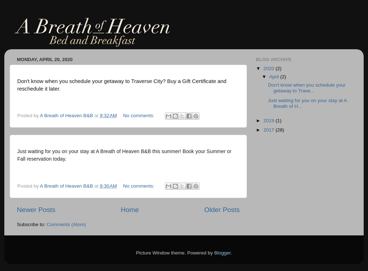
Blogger (222, 253)
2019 (269, 120)
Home (130, 209)
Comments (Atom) (66, 224)
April (274, 76)
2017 (269, 130)
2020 (269, 68)
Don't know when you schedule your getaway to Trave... (307, 87)
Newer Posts (36, 209)
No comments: (139, 115)
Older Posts (222, 209)
